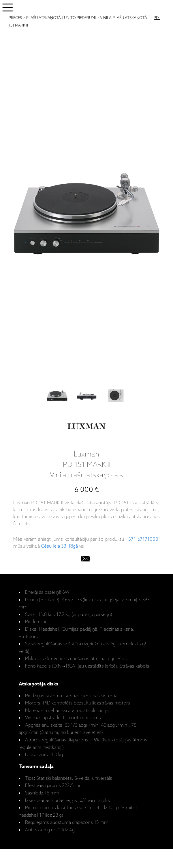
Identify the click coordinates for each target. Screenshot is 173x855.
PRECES (15, 18)
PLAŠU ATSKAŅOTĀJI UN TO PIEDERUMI (61, 18)
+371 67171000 (142, 539)
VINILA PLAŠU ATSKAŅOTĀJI (124, 18)
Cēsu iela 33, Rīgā (59, 546)
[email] (85, 559)
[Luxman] (86, 428)
